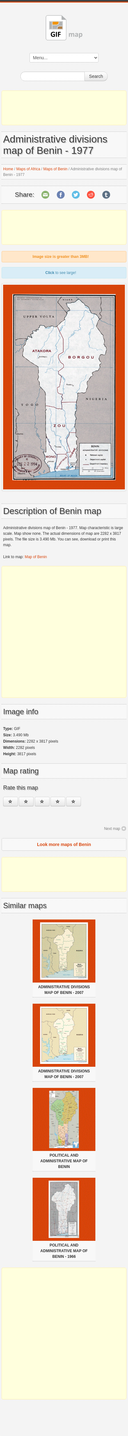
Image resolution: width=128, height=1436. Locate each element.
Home (8, 169)
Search (96, 76)
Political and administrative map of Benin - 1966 (64, 1251)
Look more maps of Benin (64, 844)
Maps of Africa (28, 169)
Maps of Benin (55, 169)
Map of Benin (36, 557)
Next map (112, 828)
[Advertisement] (64, 108)
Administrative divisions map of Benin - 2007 (64, 990)
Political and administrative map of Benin (64, 1161)
